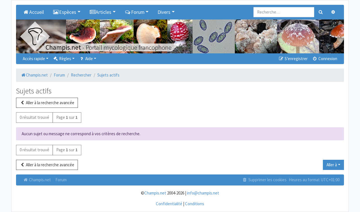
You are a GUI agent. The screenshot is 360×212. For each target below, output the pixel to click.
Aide (86, 58)
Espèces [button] (64, 12)
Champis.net (37, 179)
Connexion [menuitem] (324, 58)
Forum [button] (135, 12)
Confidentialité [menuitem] (169, 203)
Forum (61, 179)
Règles (62, 58)
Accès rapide (34, 58)
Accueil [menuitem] (33, 12)
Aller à (332, 164)
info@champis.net (203, 193)
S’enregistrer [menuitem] (292, 58)
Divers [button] (164, 12)
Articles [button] (100, 12)
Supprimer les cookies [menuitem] (264, 179)
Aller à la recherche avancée (47, 102)
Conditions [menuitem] (194, 203)
